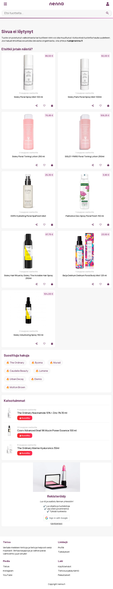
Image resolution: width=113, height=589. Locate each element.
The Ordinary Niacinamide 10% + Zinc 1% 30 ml (42, 412)
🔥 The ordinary (15, 362)
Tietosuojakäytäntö (68, 570)
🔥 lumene (42, 370)
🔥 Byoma (37, 362)
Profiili (61, 547)
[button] (56, 518)
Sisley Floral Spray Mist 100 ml (28, 96)
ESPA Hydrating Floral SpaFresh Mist (28, 216)
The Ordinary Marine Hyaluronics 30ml (38, 448)
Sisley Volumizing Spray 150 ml (28, 335)
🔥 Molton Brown (15, 387)
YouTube (7, 575)
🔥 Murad (55, 362)
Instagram (8, 570)
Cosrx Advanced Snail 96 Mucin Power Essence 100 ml (47, 430)
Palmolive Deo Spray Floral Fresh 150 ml (85, 216)
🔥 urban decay (15, 379)
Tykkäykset (64, 551)
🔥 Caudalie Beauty (17, 370)
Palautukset (64, 575)
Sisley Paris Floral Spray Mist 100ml (85, 96)
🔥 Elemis (36, 379)
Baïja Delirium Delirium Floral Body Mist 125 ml (85, 275)
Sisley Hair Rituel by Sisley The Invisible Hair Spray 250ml (28, 277)
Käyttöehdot (56, 523)
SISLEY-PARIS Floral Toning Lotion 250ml (84, 156)
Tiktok (6, 566)
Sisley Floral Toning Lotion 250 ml (28, 156)
